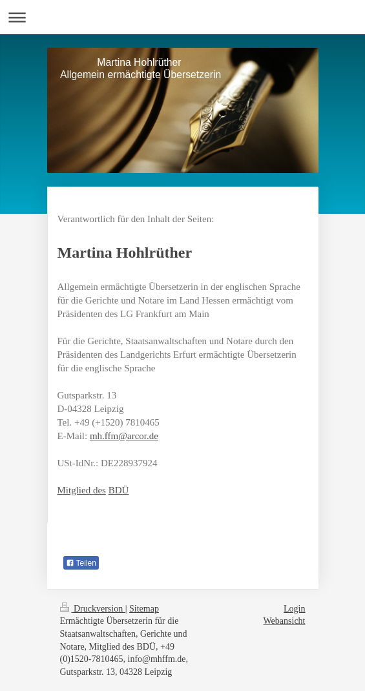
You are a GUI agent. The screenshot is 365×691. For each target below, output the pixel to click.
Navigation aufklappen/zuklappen (182, 17)
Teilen (81, 563)
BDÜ (119, 490)
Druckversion (92, 609)
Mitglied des (81, 490)
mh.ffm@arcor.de (124, 436)
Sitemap (144, 609)
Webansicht (285, 621)
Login (294, 609)
